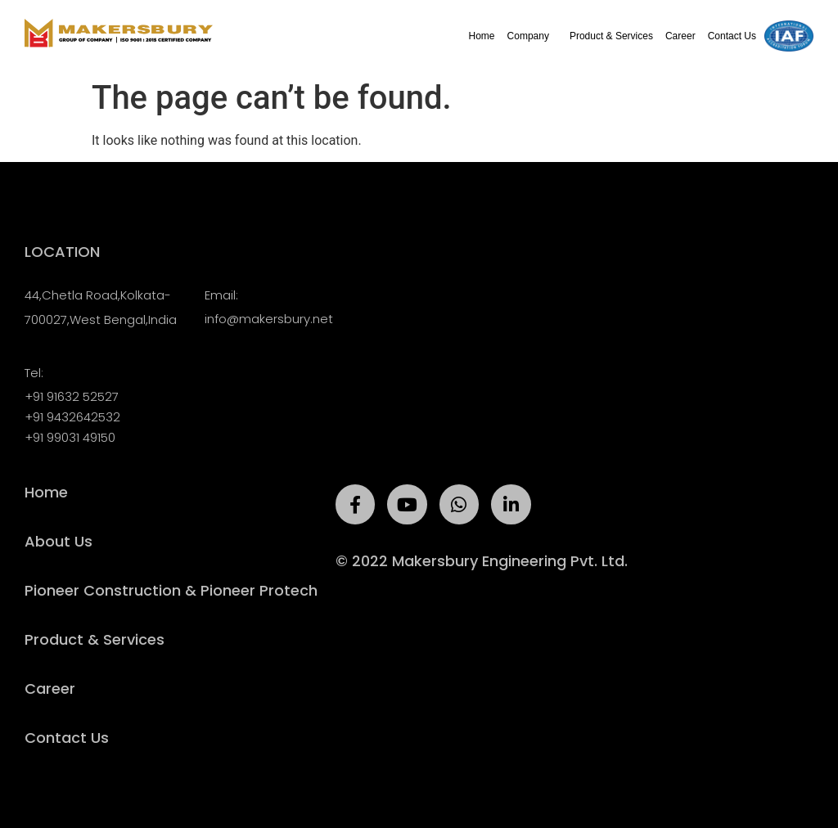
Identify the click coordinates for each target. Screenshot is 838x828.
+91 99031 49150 (70, 437)
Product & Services (611, 36)
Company (532, 36)
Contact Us (732, 36)
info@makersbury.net (269, 318)
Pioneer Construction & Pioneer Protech (171, 591)
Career (680, 36)
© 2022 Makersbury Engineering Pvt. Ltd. (482, 561)
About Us (58, 541)
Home (482, 36)
